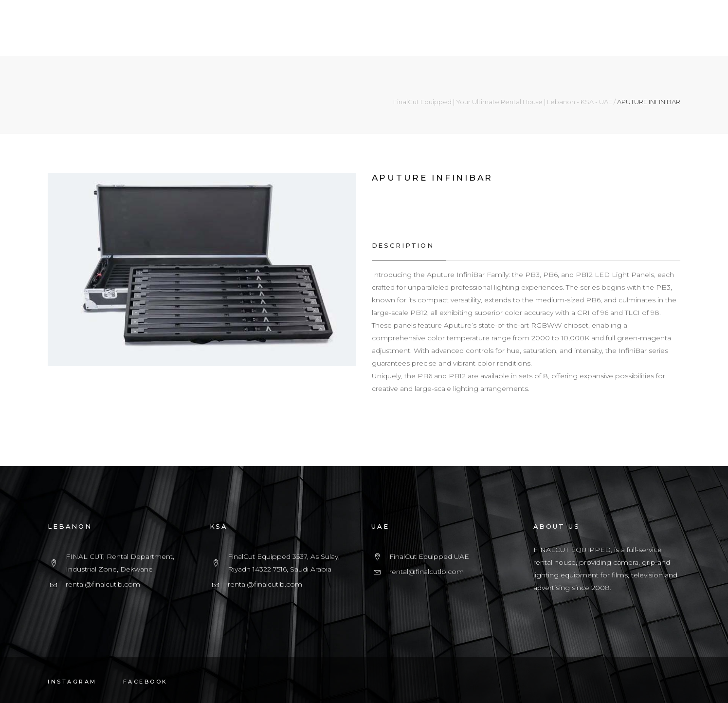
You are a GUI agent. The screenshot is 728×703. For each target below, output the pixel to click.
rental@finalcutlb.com (103, 584)
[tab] (409, 245)
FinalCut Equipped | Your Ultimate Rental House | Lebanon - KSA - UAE (502, 102)
